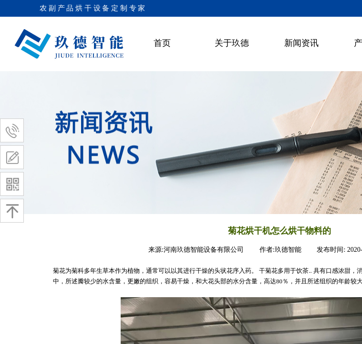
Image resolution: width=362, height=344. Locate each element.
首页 (162, 43)
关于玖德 (232, 43)
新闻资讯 (301, 43)
